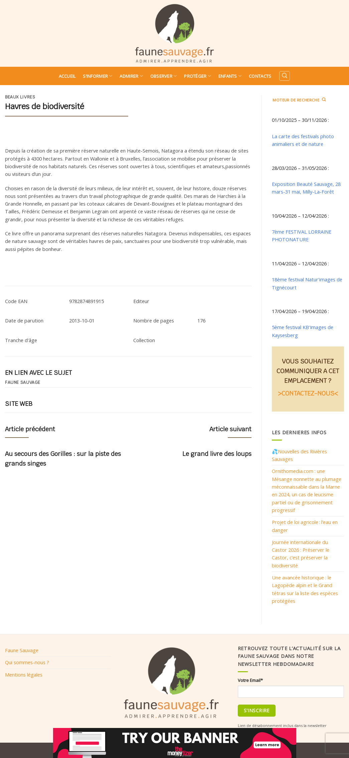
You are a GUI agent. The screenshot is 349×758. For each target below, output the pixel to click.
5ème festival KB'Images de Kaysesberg (302, 331)
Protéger (197, 76)
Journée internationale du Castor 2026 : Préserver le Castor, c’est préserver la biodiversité (300, 554)
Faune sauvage (22, 382)
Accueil (67, 76)
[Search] (284, 76)
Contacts (260, 76)
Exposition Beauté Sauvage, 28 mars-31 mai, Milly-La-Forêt (306, 188)
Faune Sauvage (21, 650)
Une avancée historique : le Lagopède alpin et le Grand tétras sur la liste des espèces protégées (305, 589)
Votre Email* (250, 680)
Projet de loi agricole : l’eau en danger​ (305, 526)
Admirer (131, 76)
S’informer (97, 76)
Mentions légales (23, 674)
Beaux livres (20, 97)
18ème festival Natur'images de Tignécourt (307, 283)
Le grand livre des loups (216, 454)
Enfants (229, 76)
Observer (163, 76)
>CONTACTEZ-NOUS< (308, 393)
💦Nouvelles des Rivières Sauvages (299, 455)
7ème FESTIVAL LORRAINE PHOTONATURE (301, 235)
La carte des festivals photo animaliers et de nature (303, 140)
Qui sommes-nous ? (27, 662)
